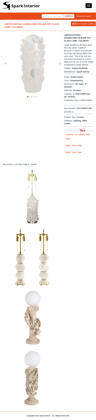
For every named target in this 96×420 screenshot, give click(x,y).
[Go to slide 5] (35, 96)
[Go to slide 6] (37, 96)
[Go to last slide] (5, 63)
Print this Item (73, 152)
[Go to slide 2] (29, 96)
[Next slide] (60, 63)
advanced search (84, 16)
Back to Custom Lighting (83, 24)
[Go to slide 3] (31, 96)
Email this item (73, 146)
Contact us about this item (77, 137)
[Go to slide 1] (27, 96)
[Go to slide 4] (33, 96)
